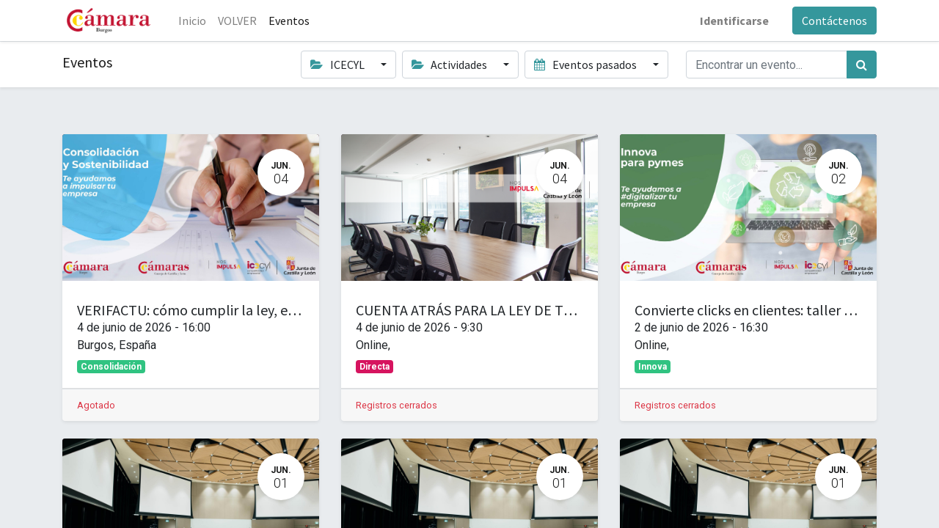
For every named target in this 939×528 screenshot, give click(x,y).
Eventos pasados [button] (586, 64)
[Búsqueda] (862, 64)
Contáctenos (834, 20)
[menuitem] (192, 20)
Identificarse (734, 20)
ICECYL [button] (338, 64)
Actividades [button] (450, 64)
